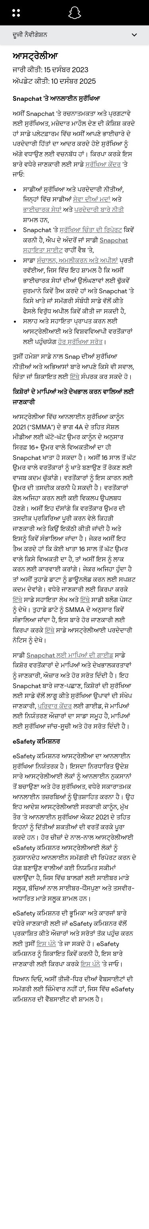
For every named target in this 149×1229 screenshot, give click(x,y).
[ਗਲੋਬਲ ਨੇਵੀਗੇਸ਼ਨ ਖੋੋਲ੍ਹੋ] (35, 12)
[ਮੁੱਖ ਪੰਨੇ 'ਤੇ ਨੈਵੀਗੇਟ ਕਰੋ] (74, 12)
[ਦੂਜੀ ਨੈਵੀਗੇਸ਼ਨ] (74, 34)
